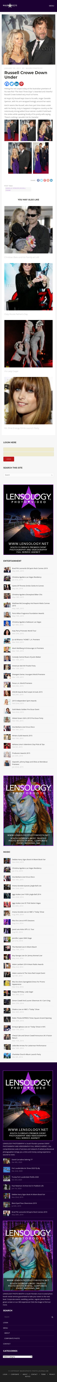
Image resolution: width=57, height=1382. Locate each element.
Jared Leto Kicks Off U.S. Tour (23, 929)
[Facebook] (7, 84)
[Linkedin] (16, 84)
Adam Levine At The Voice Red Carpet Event (28, 973)
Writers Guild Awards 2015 (22, 735)
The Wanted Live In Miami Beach (24, 947)
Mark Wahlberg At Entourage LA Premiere (28, 648)
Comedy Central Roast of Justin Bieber (26, 657)
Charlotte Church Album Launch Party (26, 1054)
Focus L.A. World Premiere (22, 683)
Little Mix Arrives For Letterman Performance (29, 1045)
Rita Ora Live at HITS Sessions (23, 920)
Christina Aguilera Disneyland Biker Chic (27, 594)
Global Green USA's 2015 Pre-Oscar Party (27, 718)
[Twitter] (12, 84)
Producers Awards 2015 (21, 753)
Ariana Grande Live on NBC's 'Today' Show (28, 912)
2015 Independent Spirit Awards (24, 701)
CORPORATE (15, 1374)
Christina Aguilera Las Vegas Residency (27, 577)
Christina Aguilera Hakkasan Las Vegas (26, 622)
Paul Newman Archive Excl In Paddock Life (28, 1186)
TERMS (43, 1374)
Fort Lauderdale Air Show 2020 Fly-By (26, 1168)
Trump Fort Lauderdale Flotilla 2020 (25, 1177)
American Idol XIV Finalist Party (24, 666)
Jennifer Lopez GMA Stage (22, 938)
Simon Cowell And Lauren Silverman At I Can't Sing (31, 1000)
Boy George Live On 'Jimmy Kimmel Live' (27, 955)
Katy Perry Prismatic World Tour (24, 631)
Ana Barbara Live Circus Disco (23, 727)
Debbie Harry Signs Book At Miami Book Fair (29, 859)
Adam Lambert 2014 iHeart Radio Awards (28, 964)
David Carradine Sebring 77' (22, 1159)
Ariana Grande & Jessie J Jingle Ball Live (26, 886)
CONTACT (6, 1344)
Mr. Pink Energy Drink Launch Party (21, 428)
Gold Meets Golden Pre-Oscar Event (25, 709)
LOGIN (5, 1322)
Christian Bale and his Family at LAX (21, 257)
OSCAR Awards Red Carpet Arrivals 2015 (27, 692)
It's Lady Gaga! (11, 371)
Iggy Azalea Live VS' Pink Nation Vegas (26, 903)
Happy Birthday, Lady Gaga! (22, 992)
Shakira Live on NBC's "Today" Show (25, 1009)
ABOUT (7, 1333)
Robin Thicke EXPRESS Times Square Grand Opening (32, 1018)
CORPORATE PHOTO (12, 1338)
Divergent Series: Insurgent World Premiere (28, 674)
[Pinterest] (21, 84)
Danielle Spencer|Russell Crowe (16, 189)
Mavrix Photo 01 (34, 68)
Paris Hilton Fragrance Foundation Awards (28, 613)
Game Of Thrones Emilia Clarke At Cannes (28, 586)
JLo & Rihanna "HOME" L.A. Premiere (26, 639)
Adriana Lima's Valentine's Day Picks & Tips (28, 744)
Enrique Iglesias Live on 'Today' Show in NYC (29, 1027)
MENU (5, 1328)
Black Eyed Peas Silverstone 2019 (24, 1203)
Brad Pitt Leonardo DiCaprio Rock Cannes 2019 (30, 568)
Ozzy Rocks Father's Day (16, 314)
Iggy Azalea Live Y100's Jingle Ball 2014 (26, 894)
